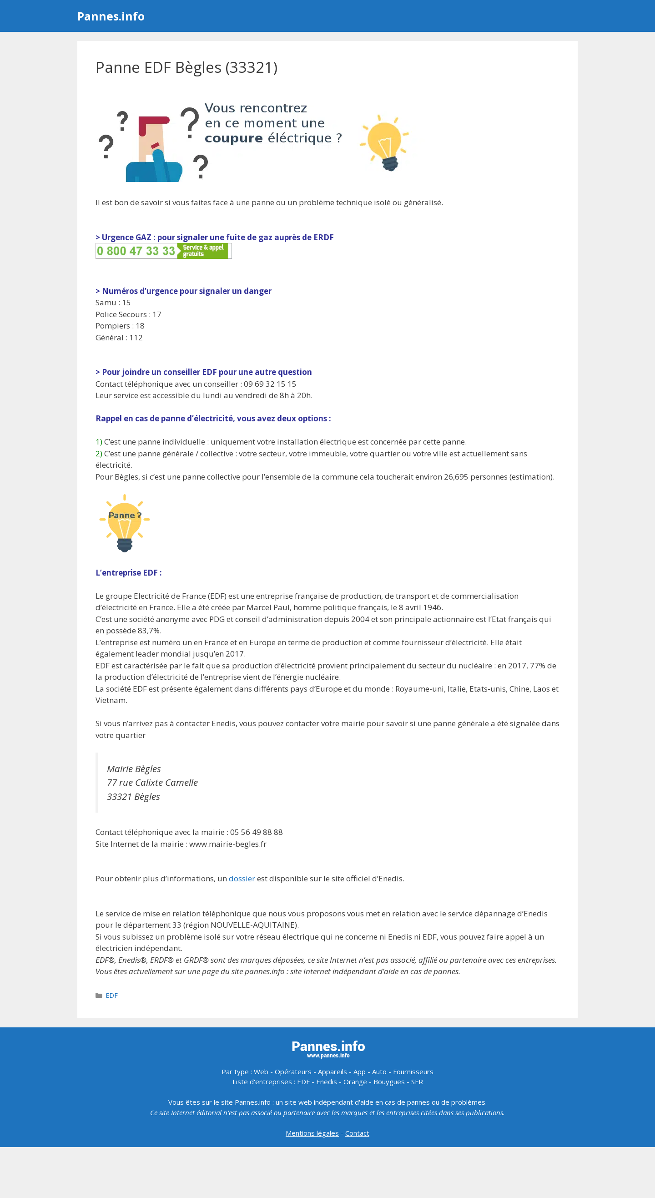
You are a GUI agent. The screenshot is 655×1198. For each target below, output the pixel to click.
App (359, 1071)
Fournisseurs (413, 1071)
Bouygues (389, 1081)
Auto (379, 1071)
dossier (242, 878)
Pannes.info (111, 16)
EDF (112, 995)
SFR (417, 1081)
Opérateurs (293, 1071)
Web (261, 1071)
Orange (355, 1081)
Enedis (326, 1081)
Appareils (332, 1071)
